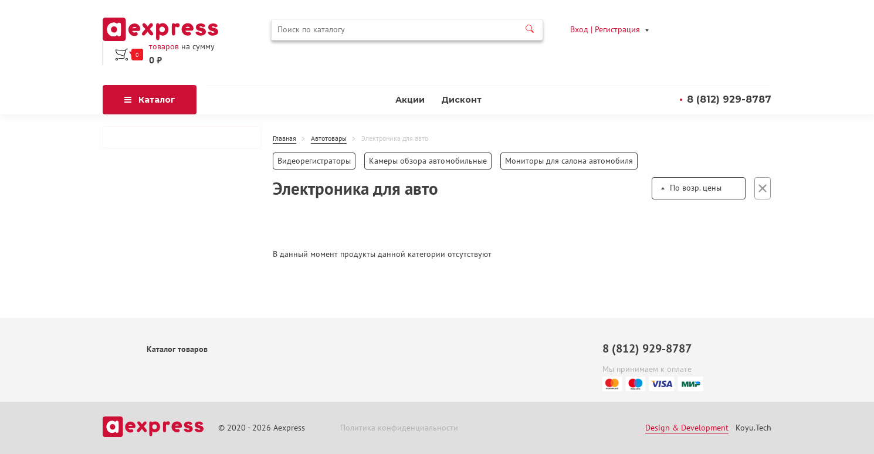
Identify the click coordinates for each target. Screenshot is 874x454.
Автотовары (329, 138)
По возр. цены (695, 187)
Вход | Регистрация (605, 29)
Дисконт (461, 99)
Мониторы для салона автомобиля (569, 160)
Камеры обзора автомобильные (428, 160)
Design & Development (687, 428)
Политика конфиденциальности (399, 428)
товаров (164, 47)
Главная (284, 138)
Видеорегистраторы (314, 160)
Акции (410, 99)
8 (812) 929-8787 (729, 99)
